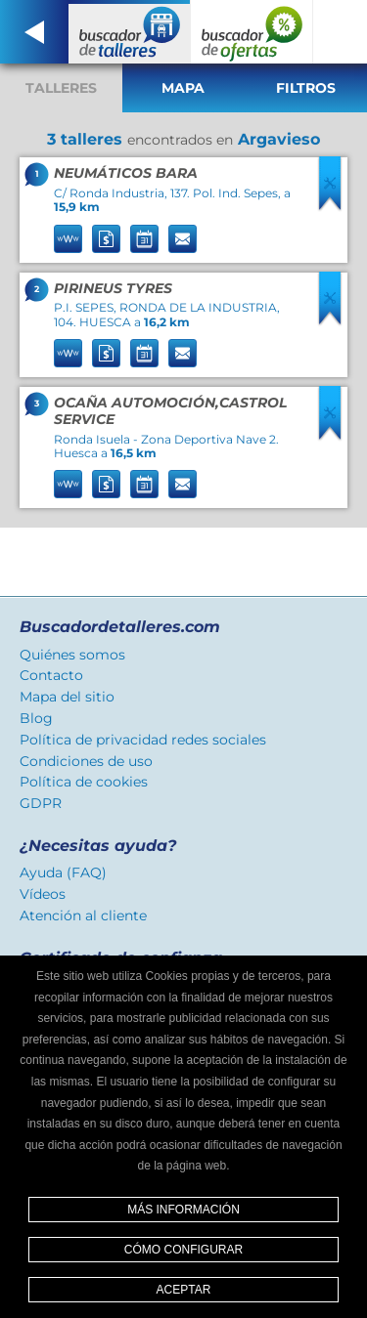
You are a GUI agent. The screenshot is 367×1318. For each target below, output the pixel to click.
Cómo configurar (183, 1249)
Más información (183, 1209)
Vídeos (43, 894)
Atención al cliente (83, 915)
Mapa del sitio (67, 696)
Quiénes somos (72, 654)
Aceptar (184, 1290)
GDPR (41, 803)
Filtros (306, 88)
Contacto (51, 675)
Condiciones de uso (86, 761)
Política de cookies (84, 781)
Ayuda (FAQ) (63, 872)
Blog (36, 718)
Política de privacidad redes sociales (143, 739)
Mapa (183, 88)
